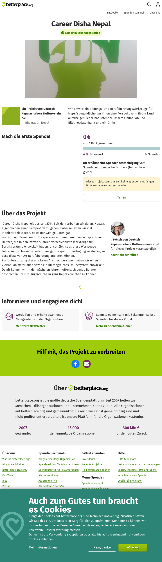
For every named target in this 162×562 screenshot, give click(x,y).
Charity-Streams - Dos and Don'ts (137, 469)
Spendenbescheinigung (95, 488)
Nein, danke (102, 547)
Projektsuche (89, 459)
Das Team (8, 475)
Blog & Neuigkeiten (13, 464)
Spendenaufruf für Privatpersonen (59, 469)
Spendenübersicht (92, 483)
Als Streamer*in (48, 480)
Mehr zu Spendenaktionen (114, 326)
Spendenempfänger (96, 167)
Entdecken (113, 12)
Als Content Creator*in (51, 486)
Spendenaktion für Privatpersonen (59, 464)
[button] (75, 364)
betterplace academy (14, 469)
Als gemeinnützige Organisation (57, 459)
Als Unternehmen (48, 475)
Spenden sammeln (134, 12)
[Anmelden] (158, 4)
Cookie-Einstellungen (130, 480)
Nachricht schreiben (124, 255)
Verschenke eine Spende (132, 475)
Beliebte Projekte (92, 464)
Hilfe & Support (127, 459)
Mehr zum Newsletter (30, 326)
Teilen (121, 197)
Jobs (4, 480)
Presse (6, 486)
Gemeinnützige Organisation (82, 32)
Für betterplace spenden (96, 469)
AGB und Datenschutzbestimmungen (139, 464)
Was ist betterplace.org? (16, 459)
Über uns (155, 12)
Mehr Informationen (43, 547)
